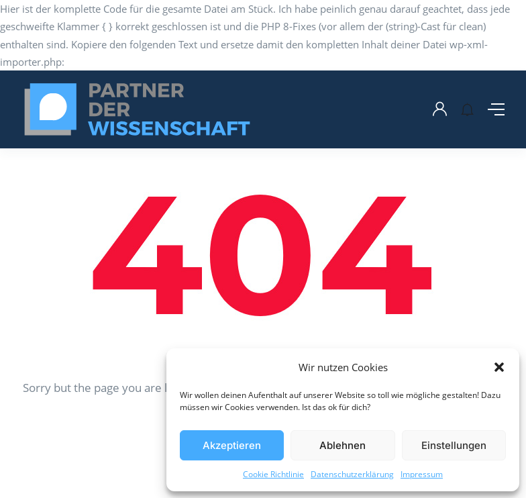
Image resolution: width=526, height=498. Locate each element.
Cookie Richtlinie (273, 474)
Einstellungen (453, 445)
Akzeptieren (232, 445)
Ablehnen (342, 445)
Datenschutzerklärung (352, 474)
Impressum (422, 474)
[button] (499, 367)
